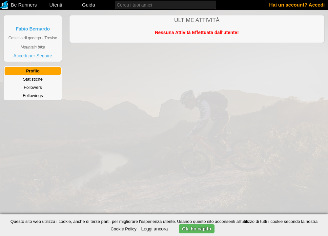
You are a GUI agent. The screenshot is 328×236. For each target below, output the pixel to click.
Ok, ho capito (196, 228)
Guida (88, 5)
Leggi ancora (154, 228)
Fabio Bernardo (33, 28)
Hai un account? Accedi (297, 5)
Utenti (55, 5)
